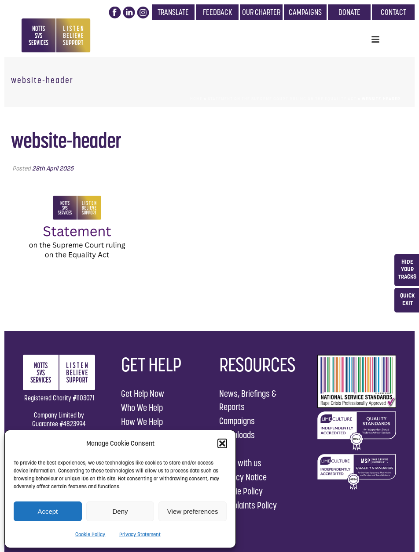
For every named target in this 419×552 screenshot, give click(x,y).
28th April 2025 (53, 168)
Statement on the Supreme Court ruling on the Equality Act (282, 99)
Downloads (237, 435)
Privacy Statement (140, 534)
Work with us (240, 463)
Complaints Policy (248, 505)
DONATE (349, 12)
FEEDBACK (217, 12)
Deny (120, 511)
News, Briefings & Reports (247, 400)
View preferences (192, 511)
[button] (222, 443)
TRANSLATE (173, 12)
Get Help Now (142, 393)
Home (196, 99)
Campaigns (237, 421)
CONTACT (393, 12)
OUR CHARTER (261, 12)
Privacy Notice (243, 477)
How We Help (142, 422)
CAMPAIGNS (305, 12)
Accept (47, 511)
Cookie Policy (90, 534)
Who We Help (142, 408)
